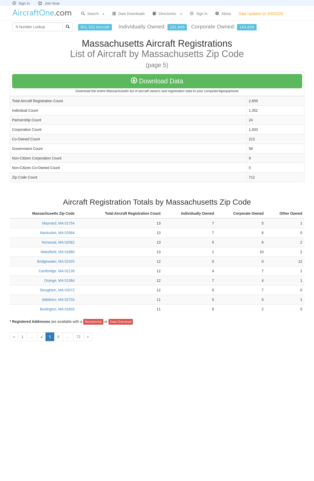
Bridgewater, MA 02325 (56, 261)
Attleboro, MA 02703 (58, 300)
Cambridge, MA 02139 (56, 271)
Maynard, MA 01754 (58, 223)
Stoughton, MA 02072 (57, 290)
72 (78, 337)
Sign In (21, 3)
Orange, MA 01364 (59, 280)
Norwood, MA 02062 (58, 242)
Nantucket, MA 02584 (57, 233)
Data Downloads (128, 14)
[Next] (87, 336)
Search (92, 14)
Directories (167, 14)
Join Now (49, 3)
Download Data (157, 81)
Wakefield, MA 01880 (58, 252)
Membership (93, 322)
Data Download (120, 322)
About (223, 14)
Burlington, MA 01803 (57, 309)
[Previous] (14, 336)
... (32, 337)
